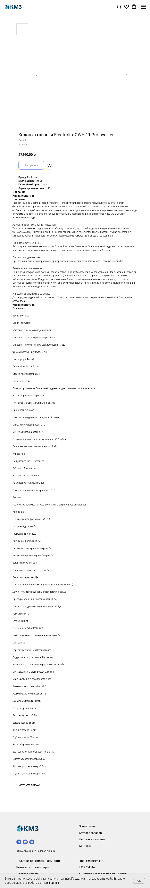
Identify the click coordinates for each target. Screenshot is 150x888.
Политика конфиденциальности (38, 861)
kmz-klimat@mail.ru (91, 861)
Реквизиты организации (32, 867)
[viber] (31, 842)
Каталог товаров (90, 833)
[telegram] (18, 842)
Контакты (85, 846)
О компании (87, 826)
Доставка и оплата (92, 839)
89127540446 (87, 867)
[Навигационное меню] (143, 7)
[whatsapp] (25, 842)
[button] (119, 6)
